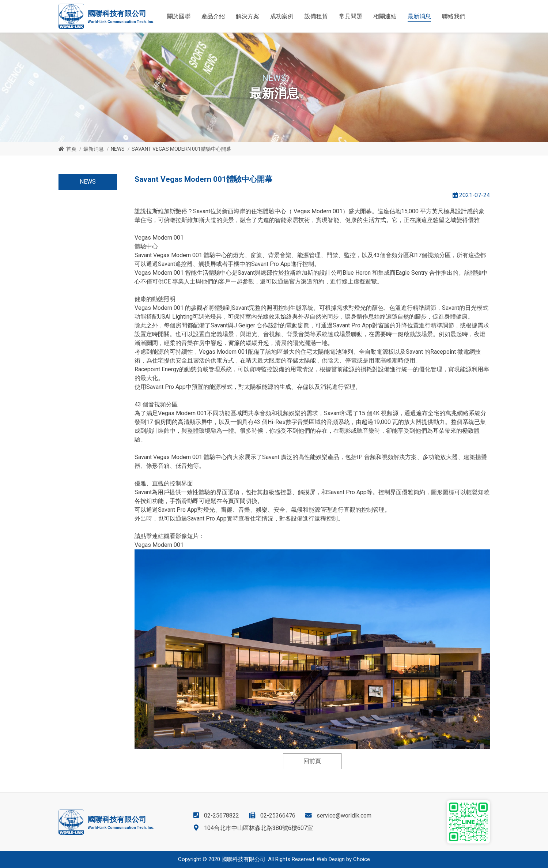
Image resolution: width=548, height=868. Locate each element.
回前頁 (312, 761)
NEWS (118, 149)
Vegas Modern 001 (159, 544)
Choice (361, 859)
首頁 (71, 149)
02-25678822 (221, 815)
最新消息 (93, 149)
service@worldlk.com (344, 815)
